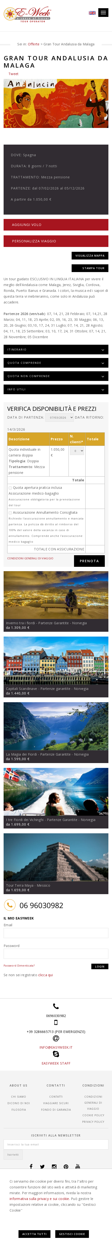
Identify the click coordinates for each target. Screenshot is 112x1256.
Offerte (34, 44)
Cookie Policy (93, 1115)
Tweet (13, 73)
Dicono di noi (18, 1103)
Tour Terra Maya (19, 885)
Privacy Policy (93, 1121)
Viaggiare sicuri (56, 1103)
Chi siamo (18, 1096)
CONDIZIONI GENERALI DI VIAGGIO (30, 558)
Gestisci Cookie (72, 1234)
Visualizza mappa (90, 255)
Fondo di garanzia (56, 1109)
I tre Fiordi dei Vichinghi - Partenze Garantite (41, 819)
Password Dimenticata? (19, 965)
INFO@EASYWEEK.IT (56, 1047)
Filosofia (19, 1109)
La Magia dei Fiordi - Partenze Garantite (38, 754)
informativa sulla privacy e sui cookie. (40, 1198)
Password (11, 945)
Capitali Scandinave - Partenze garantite (38, 688)
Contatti (56, 1096)
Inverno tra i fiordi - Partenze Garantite (37, 623)
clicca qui (45, 975)
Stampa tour (93, 268)
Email (8, 925)
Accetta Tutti (34, 1234)
